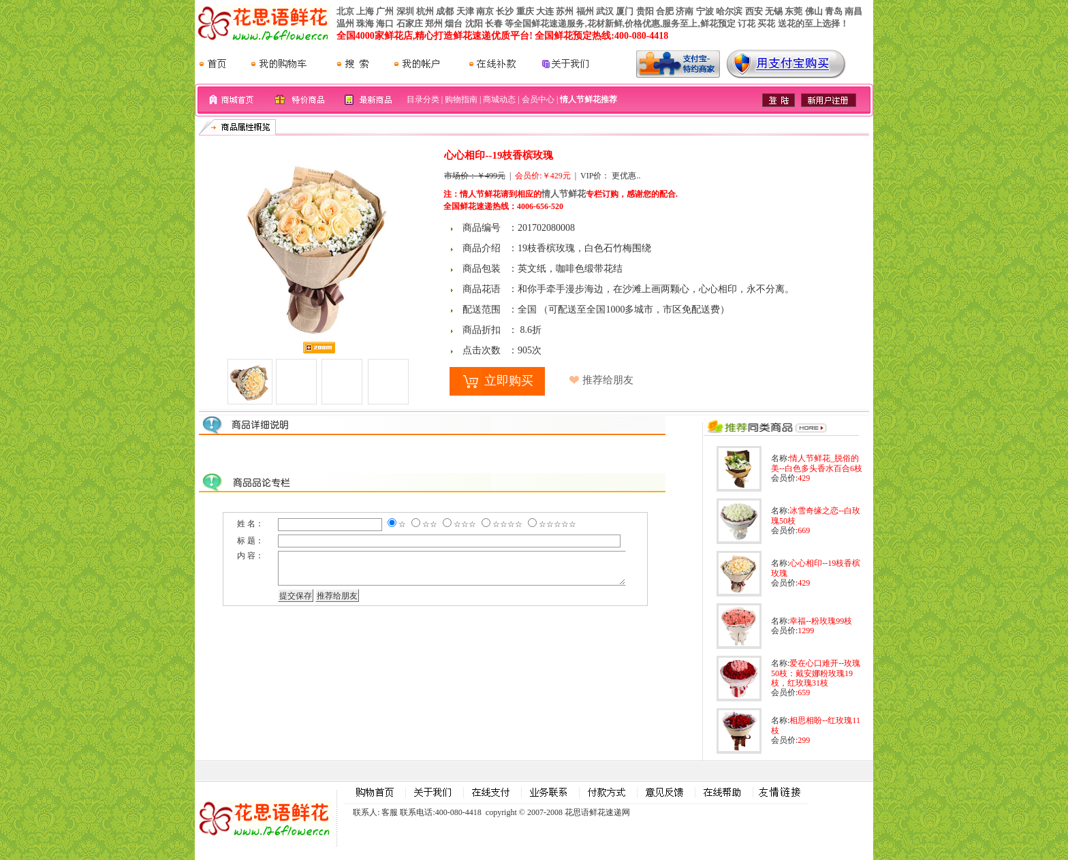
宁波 (705, 11)
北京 (345, 11)
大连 (545, 11)
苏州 (565, 11)
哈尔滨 (729, 11)
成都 (445, 11)
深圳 (405, 11)
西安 (754, 11)
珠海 (365, 23)
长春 (494, 23)
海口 (385, 23)
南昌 (853, 11)
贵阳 (645, 11)
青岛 (834, 11)
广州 (385, 11)
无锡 (774, 11)
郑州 (434, 23)
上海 (365, 11)
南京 (485, 11)
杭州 (425, 11)
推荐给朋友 (607, 380)
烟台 (453, 23)
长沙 (505, 11)
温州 (345, 23)
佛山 (814, 11)
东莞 (793, 11)
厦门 (624, 11)
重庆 (525, 11)
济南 (684, 11)
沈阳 (474, 23)
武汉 (605, 11)
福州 (585, 11)
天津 (465, 11)
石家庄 (409, 23)
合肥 (665, 11)
